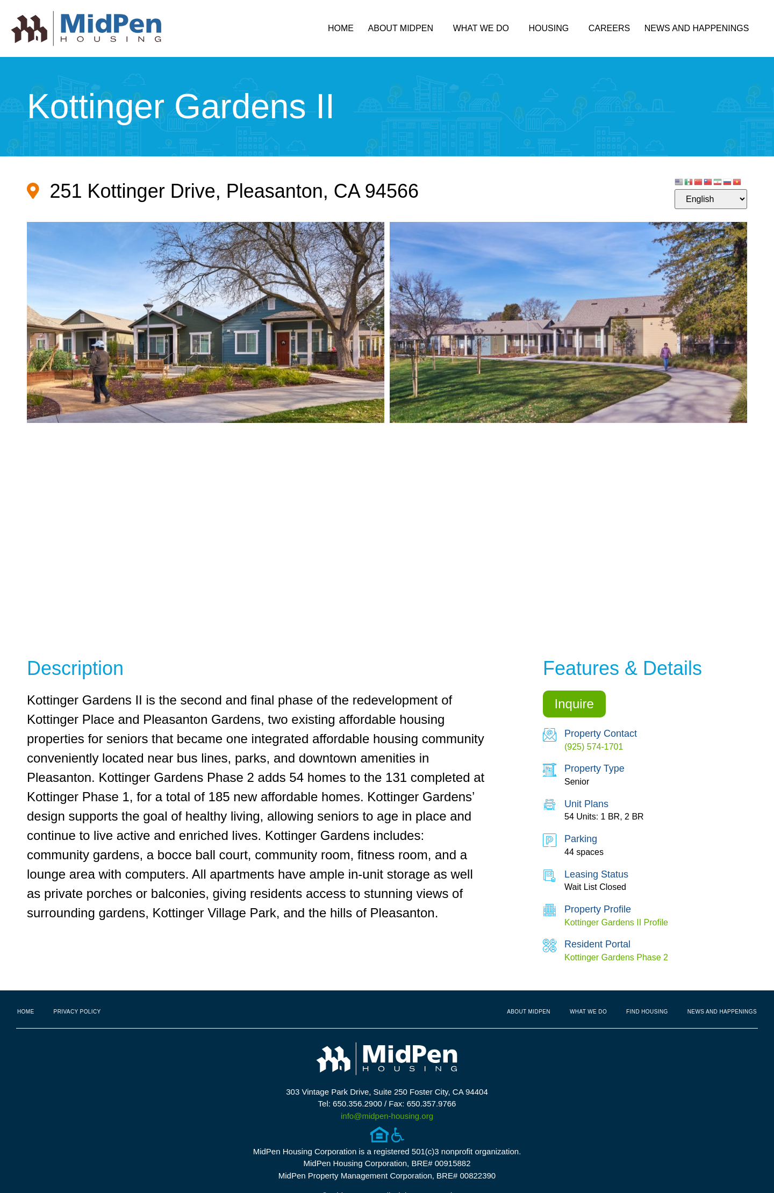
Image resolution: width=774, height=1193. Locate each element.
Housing (552, 28)
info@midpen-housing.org (387, 1115)
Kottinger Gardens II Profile (616, 922)
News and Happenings (699, 28)
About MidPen (403, 28)
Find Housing (647, 1012)
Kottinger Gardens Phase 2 (616, 957)
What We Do (483, 28)
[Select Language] (711, 199)
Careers (609, 28)
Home (341, 28)
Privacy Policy (77, 1012)
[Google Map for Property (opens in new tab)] (223, 191)
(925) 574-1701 (593, 746)
